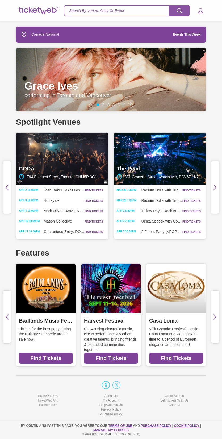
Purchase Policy (110, 414)
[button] (198, 11)
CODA (62, 158)
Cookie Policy (187, 426)
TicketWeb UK (47, 400)
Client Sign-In (174, 396)
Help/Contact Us (111, 405)
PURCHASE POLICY (156, 426)
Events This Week (186, 34)
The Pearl (160, 158)
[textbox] (127, 10)
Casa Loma (163, 321)
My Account (111, 400)
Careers (174, 405)
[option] (111, 79)
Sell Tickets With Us (174, 400)
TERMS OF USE (120, 426)
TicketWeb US (47, 396)
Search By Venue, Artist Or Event (96, 11)
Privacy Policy (111, 409)
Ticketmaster (48, 405)
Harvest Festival (104, 321)
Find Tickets (45, 358)
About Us (111, 396)
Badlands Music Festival (46, 321)
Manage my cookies (111, 430)
